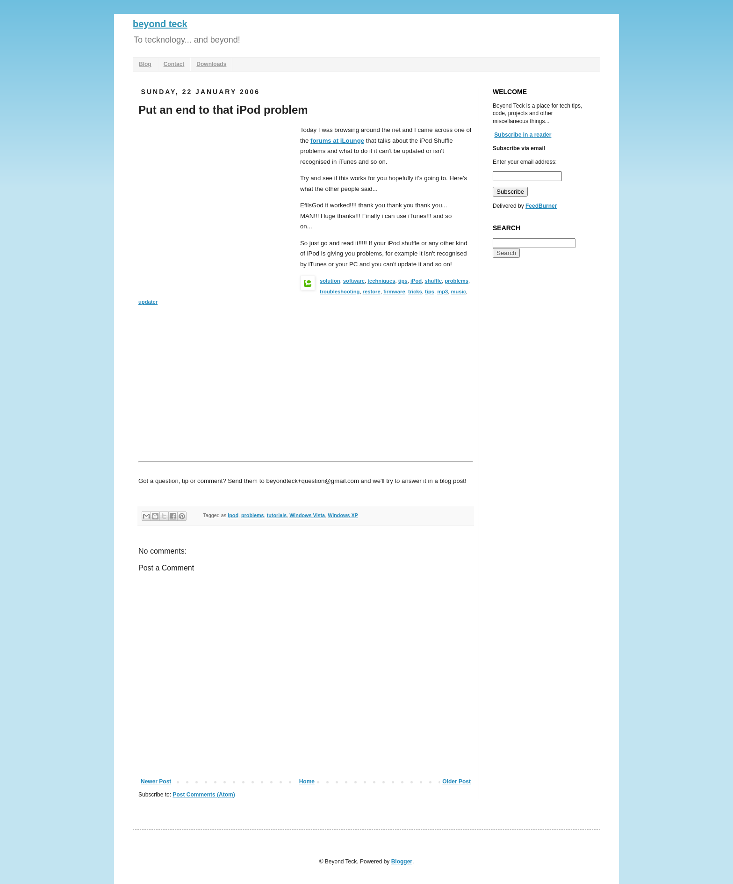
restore (372, 291)
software (354, 281)
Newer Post (156, 781)
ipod (233, 515)
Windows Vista (307, 515)
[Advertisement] (216, 195)
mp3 (442, 291)
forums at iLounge (337, 140)
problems (456, 281)
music (458, 291)
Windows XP (343, 515)
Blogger (401, 861)
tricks (415, 291)
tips (403, 281)
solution (330, 281)
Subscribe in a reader (522, 135)
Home (307, 781)
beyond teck (160, 24)
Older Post (456, 781)
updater (148, 302)
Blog (145, 64)
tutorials (277, 515)
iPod (416, 281)
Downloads (211, 64)
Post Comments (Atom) (203, 794)
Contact (174, 64)
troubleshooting (339, 291)
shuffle (433, 281)
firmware (394, 291)
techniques (381, 281)
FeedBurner (541, 206)
